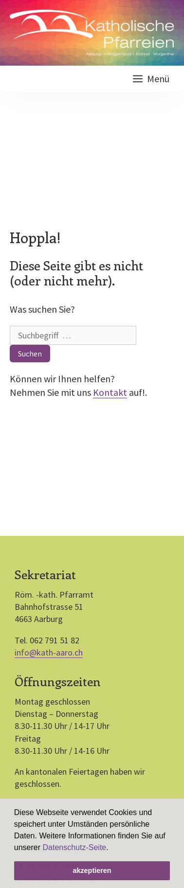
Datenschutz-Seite (75, 847)
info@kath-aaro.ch (49, 652)
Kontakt (110, 392)
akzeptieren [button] (92, 870)
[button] (111, 848)
